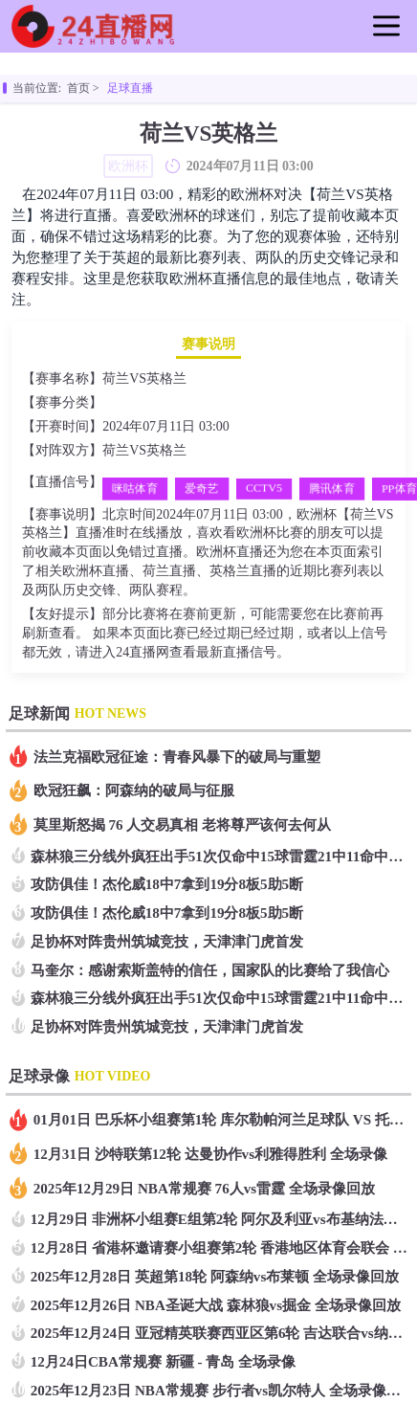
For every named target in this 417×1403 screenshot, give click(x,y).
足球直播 (130, 88)
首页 (78, 88)
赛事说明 (208, 344)
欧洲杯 (123, 403)
